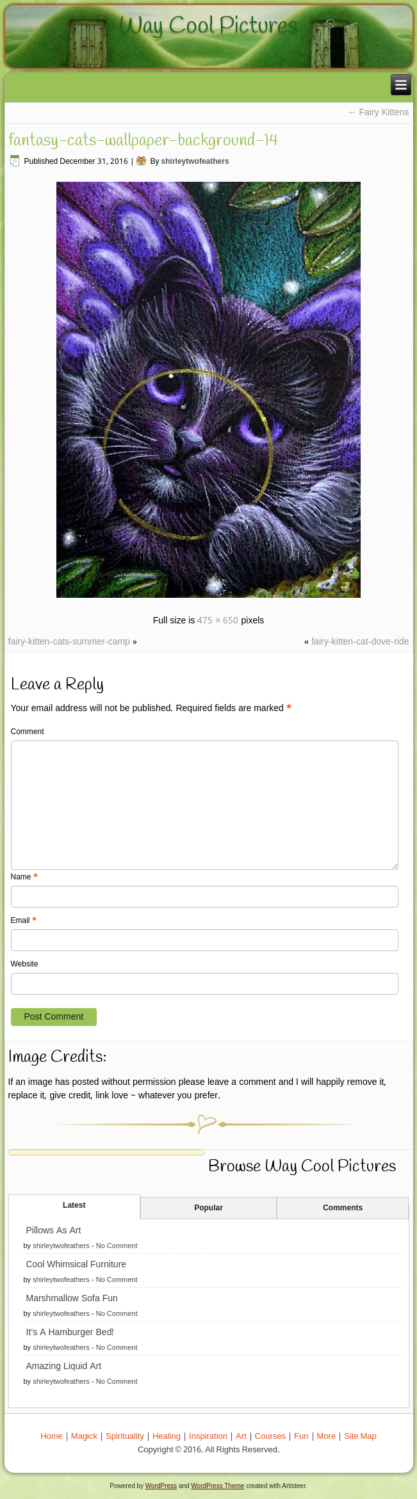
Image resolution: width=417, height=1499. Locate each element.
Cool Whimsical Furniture (76, 1264)
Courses (270, 1436)
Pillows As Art (53, 1230)
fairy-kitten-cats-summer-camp (69, 642)
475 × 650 (217, 621)
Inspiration (208, 1436)
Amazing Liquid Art (64, 1366)
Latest (74, 1205)
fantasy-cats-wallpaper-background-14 (143, 141)
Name (24, 877)
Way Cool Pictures (208, 26)
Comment (27, 732)
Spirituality (125, 1436)
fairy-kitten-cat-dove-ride (360, 642)
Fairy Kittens (378, 112)
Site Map (360, 1436)
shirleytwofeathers (195, 162)
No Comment (117, 1246)
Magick (84, 1436)
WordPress (161, 1485)
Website (24, 964)
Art (241, 1436)
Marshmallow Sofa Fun (72, 1298)
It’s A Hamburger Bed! (70, 1332)
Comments (343, 1208)
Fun (301, 1436)
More (326, 1436)
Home (51, 1436)
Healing (166, 1436)
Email (24, 921)
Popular (208, 1208)
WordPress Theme (217, 1485)
